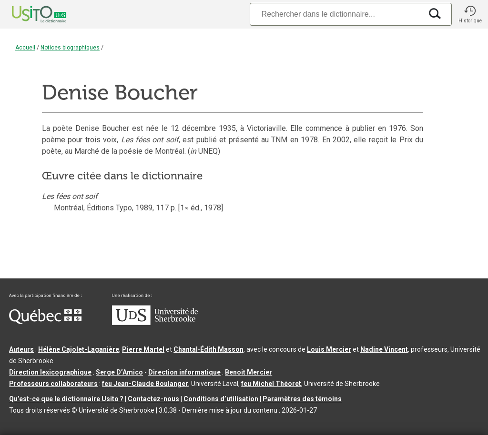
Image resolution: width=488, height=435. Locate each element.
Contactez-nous (153, 399)
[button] (470, 14)
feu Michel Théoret (271, 383)
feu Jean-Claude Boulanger (145, 383)
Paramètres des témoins (302, 399)
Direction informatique (184, 372)
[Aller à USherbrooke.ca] (155, 322)
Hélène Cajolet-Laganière (78, 349)
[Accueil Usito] (28, 14)
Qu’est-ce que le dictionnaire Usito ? (66, 399)
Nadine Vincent (384, 349)
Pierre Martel (143, 349)
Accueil (25, 47)
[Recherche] (336, 14)
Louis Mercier (329, 349)
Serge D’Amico (119, 372)
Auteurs (21, 349)
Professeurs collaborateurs (53, 383)
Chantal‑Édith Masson (208, 349)
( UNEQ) (204, 151)
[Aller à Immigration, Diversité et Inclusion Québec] (45, 322)
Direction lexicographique (50, 372)
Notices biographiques (70, 47)
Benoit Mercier (248, 372)
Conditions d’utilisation (220, 399)
